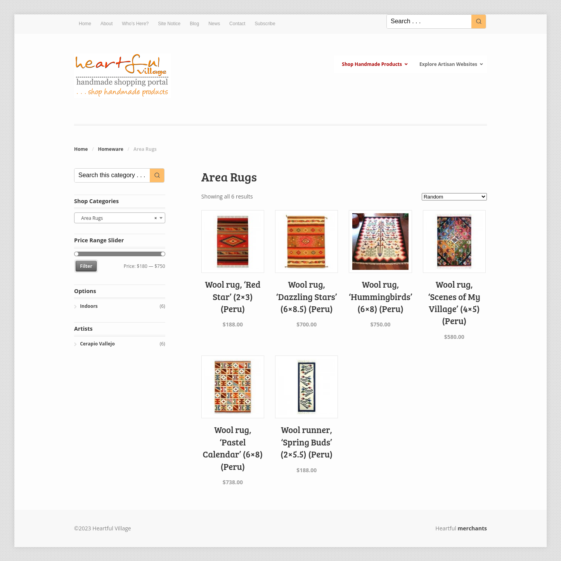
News (214, 23)
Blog (194, 23)
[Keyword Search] (429, 21)
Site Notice (169, 23)
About (106, 23)
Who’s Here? (135, 23)
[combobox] (119, 217)
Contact (237, 23)
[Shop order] (454, 196)
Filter (86, 266)
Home (85, 23)
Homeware (110, 149)
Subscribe (265, 23)
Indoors (89, 306)
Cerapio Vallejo (97, 343)
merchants (472, 528)
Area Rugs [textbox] (117, 218)
